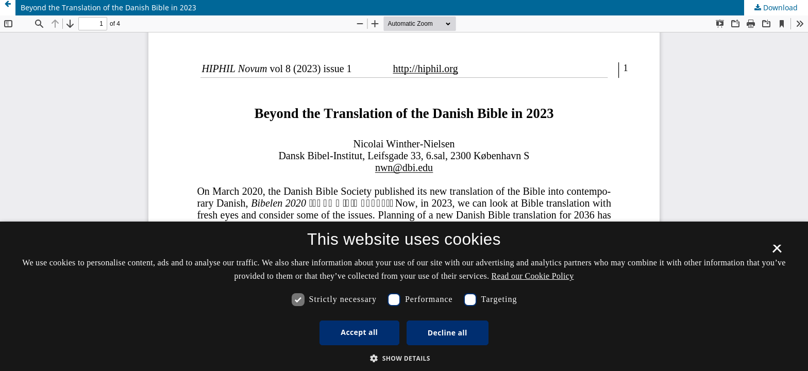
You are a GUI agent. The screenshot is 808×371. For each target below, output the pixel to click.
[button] (404, 358)
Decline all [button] (447, 333)
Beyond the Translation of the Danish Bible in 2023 (108, 7)
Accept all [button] (359, 332)
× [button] (777, 252)
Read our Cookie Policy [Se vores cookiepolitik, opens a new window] (533, 276)
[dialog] (404, 296)
